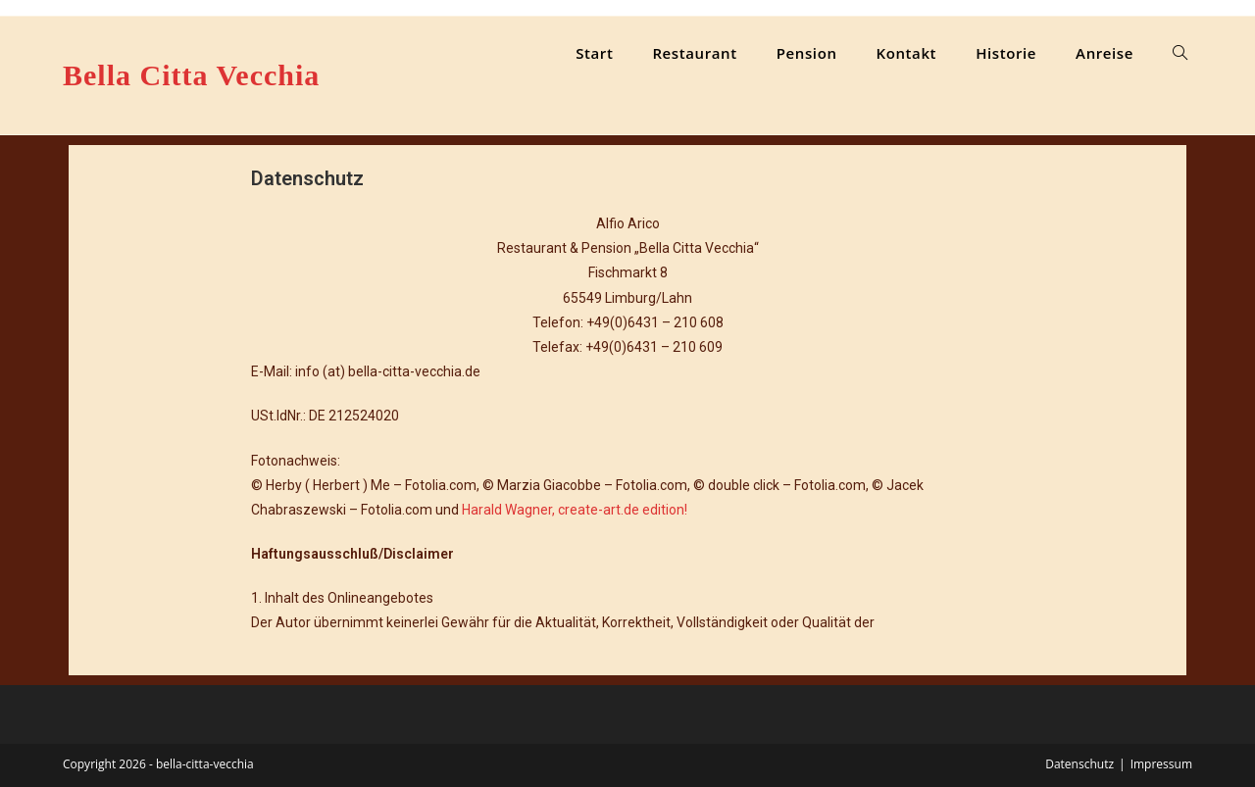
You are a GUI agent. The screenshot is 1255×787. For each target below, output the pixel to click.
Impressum (1161, 764)
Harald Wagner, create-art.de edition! (574, 509)
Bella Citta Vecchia (191, 75)
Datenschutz (1079, 764)
